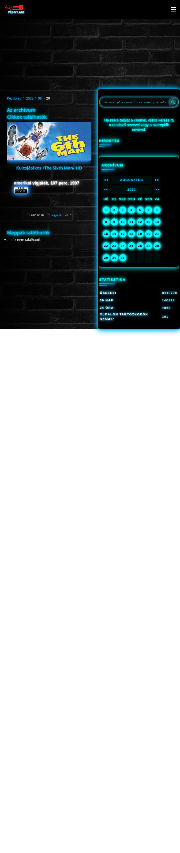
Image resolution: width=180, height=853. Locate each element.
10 (122, 222)
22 (106, 245)
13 (148, 222)
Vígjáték (56, 215)
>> (157, 180)
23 (114, 245)
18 (131, 234)
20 (148, 234)
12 (140, 222)
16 (114, 234)
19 (140, 234)
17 (122, 234)
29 (106, 257)
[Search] (173, 102)
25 (131, 245)
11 (131, 222)
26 (140, 245)
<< (106, 180)
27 (148, 245)
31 (122, 257)
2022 (30, 98)
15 (106, 234)
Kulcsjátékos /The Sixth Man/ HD (49, 168)
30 (114, 257)
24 (122, 245)
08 (40, 98)
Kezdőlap (14, 98)
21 (157, 234)
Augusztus (131, 180)
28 (157, 245)
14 (157, 222)
